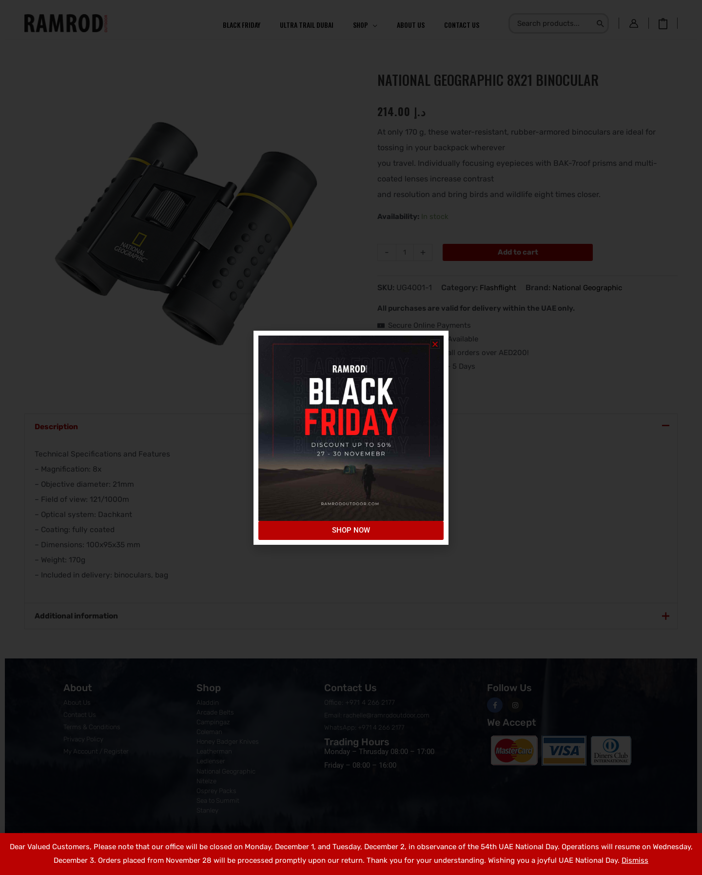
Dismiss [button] (635, 860)
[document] (351, 437)
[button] (435, 344)
